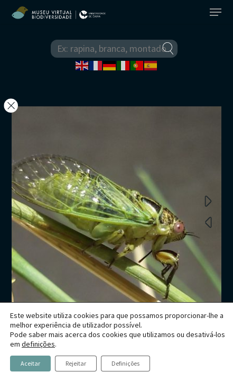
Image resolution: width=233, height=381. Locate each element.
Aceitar (30, 363)
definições (38, 344)
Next (208, 200)
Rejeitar (76, 363)
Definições (125, 363)
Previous (208, 221)
